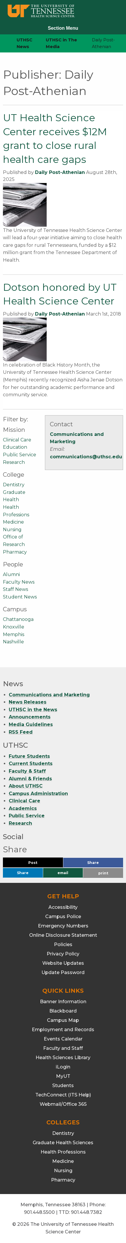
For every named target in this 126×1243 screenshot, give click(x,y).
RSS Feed (21, 732)
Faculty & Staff (27, 771)
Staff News (15, 589)
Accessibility (63, 907)
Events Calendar (63, 1039)
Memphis (13, 634)
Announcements (29, 717)
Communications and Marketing (49, 695)
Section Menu (63, 28)
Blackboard (63, 1011)
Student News (20, 597)
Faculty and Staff (63, 1048)
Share (102, 864)
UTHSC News (24, 43)
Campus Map (63, 1020)
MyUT (63, 1076)
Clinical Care (17, 440)
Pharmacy (15, 552)
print (103, 873)
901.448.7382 (86, 1212)
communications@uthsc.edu (86, 456)
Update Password (63, 972)
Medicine (13, 522)
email (62, 873)
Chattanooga (18, 619)
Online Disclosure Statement (63, 935)
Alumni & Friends (30, 778)
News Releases (27, 702)
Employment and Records (63, 1029)
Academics (23, 808)
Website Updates (63, 963)
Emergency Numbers (63, 926)
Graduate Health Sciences (63, 1142)
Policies (63, 944)
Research (14, 462)
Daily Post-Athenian (60, 172)
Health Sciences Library (63, 1057)
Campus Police (63, 916)
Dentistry (13, 484)
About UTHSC (26, 786)
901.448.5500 (39, 1212)
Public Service (19, 454)
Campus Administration (38, 793)
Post (39, 864)
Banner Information (63, 1001)
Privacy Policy (63, 954)
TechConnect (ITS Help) (63, 1095)
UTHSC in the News (33, 709)
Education (15, 447)
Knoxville (13, 627)
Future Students (29, 756)
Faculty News (18, 582)
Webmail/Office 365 (63, 1104)
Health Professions (63, 1152)
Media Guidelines (31, 724)
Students (63, 1085)
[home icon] (3, 43)
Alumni (11, 574)
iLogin (63, 1067)
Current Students (30, 763)
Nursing (12, 529)
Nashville (13, 642)
